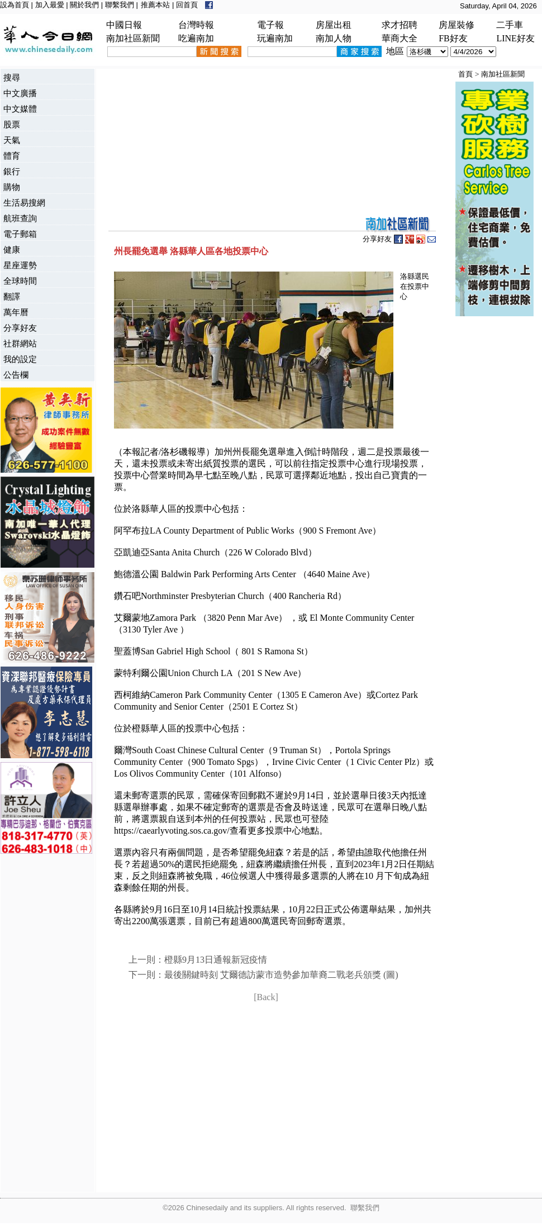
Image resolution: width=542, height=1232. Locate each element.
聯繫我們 (119, 5)
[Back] (266, 997)
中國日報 (124, 25)
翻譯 (11, 296)
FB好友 (453, 38)
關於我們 (84, 5)
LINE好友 (515, 38)
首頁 (465, 74)
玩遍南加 (275, 38)
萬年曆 (15, 312)
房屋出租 (333, 25)
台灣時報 (196, 25)
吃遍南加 (196, 38)
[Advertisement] (45, 1024)
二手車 (509, 25)
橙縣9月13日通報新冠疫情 (215, 959)
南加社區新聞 (133, 38)
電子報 (270, 25)
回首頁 (187, 5)
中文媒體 (20, 108)
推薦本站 (155, 5)
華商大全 (399, 38)
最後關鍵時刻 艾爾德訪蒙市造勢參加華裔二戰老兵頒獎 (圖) (281, 974)
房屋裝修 (456, 25)
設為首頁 (14, 5)
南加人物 (333, 38)
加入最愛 (49, 5)
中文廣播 (20, 93)
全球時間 (20, 281)
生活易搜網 (24, 202)
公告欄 (15, 374)
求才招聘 (399, 25)
